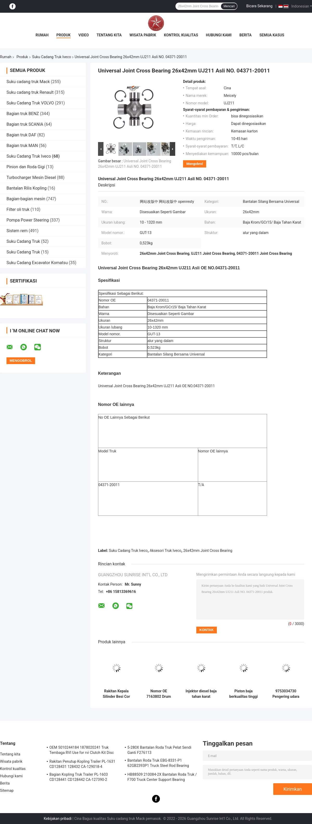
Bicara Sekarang (259, 6)
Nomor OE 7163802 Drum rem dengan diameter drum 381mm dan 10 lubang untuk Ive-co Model (159, 694)
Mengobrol (194, 164)
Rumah (42, 35)
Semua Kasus (271, 35)
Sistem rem (17, 230)
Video (84, 35)
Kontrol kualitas (181, 35)
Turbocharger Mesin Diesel (31, 177)
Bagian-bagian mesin (25, 198)
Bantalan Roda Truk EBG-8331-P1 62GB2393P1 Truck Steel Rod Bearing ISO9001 (158, 763)
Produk (63, 35)
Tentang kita (109, 35)
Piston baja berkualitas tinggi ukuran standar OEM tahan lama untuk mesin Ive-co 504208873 (243, 694)
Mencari (229, 6)
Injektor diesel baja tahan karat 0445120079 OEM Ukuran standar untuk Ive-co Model (201, 694)
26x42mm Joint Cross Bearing (207, 550)
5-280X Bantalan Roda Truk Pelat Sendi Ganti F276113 (159, 750)
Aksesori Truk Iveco (165, 550)
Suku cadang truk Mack (28, 81)
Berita (245, 35)
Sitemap (7, 790)
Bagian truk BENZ (22, 113)
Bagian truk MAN (22, 145)
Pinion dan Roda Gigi (25, 166)
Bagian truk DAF (21, 134)
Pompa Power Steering (27, 220)
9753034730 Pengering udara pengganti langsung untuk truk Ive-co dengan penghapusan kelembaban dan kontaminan (285, 694)
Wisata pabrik (142, 35)
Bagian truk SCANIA (24, 124)
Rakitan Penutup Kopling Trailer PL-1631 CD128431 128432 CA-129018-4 (82, 764)
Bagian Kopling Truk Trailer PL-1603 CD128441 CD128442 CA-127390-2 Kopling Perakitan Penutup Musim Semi (81, 777)
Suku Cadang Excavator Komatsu (37, 262)
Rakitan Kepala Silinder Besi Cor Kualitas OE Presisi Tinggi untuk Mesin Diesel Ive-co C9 (116, 694)
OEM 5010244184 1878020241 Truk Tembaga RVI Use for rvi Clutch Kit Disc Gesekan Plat (81, 750)
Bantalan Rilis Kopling (26, 188)
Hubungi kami (219, 35)
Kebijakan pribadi (58, 818)
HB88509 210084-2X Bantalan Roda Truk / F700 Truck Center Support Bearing (162, 777)
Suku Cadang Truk (23, 241)
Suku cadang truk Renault (30, 92)
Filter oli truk (17, 209)
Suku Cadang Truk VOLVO (30, 103)
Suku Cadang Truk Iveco (51, 57)
